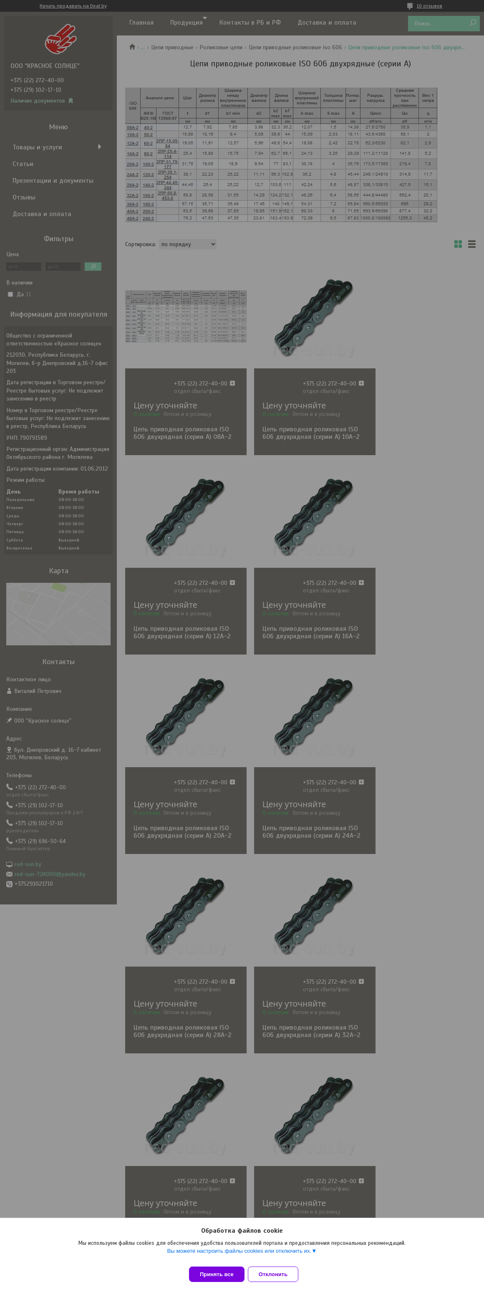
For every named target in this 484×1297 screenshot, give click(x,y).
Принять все (217, 1274)
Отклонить (278, 1274)
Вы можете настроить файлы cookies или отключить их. (239, 1256)
